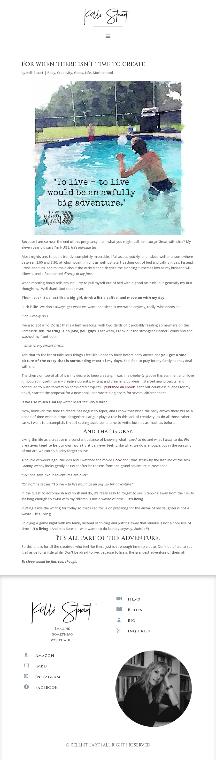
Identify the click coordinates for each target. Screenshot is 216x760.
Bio (132, 620)
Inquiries (139, 631)
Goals (78, 72)
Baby (51, 72)
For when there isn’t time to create (83, 64)
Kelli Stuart (34, 72)
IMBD (41, 666)
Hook (117, 460)
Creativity (64, 72)
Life (88, 72)
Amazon (44, 655)
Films (134, 599)
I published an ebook (118, 387)
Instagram (47, 677)
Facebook (46, 687)
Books (135, 610)
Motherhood (103, 72)
